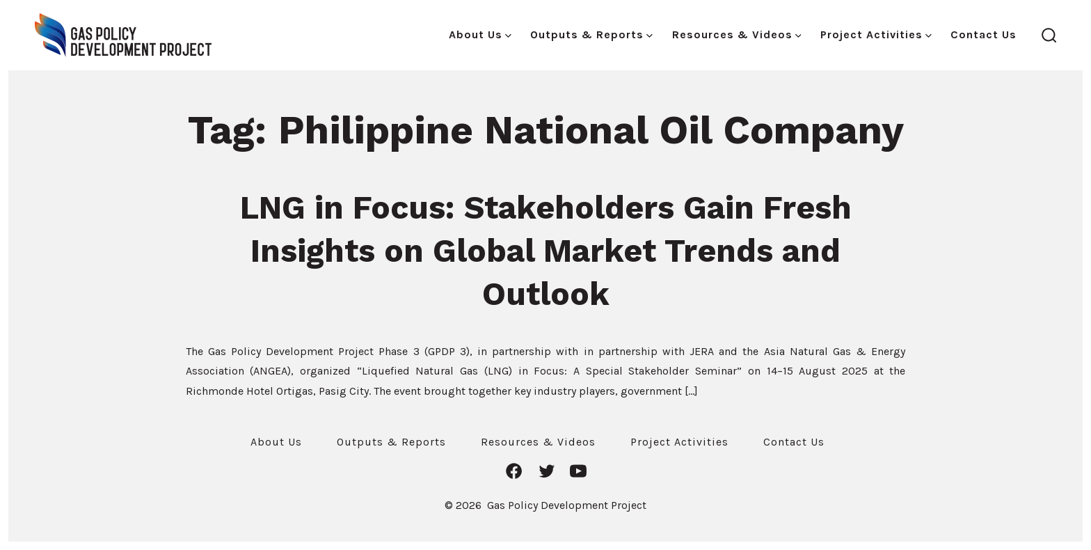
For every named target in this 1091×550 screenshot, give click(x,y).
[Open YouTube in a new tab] (578, 471)
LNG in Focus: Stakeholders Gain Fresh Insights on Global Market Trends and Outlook (546, 251)
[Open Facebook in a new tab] (514, 471)
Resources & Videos (737, 34)
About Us (480, 34)
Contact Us (983, 34)
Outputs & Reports (591, 34)
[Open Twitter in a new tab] (547, 471)
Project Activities (876, 34)
